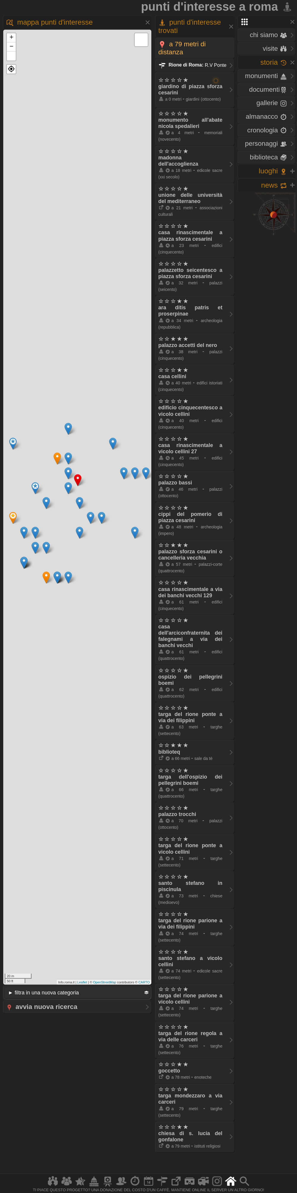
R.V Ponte (192, 64)
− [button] (11, 46)
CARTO (144, 982)
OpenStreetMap (104, 982)
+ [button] (11, 37)
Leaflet (82, 982)
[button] (11, 69)
